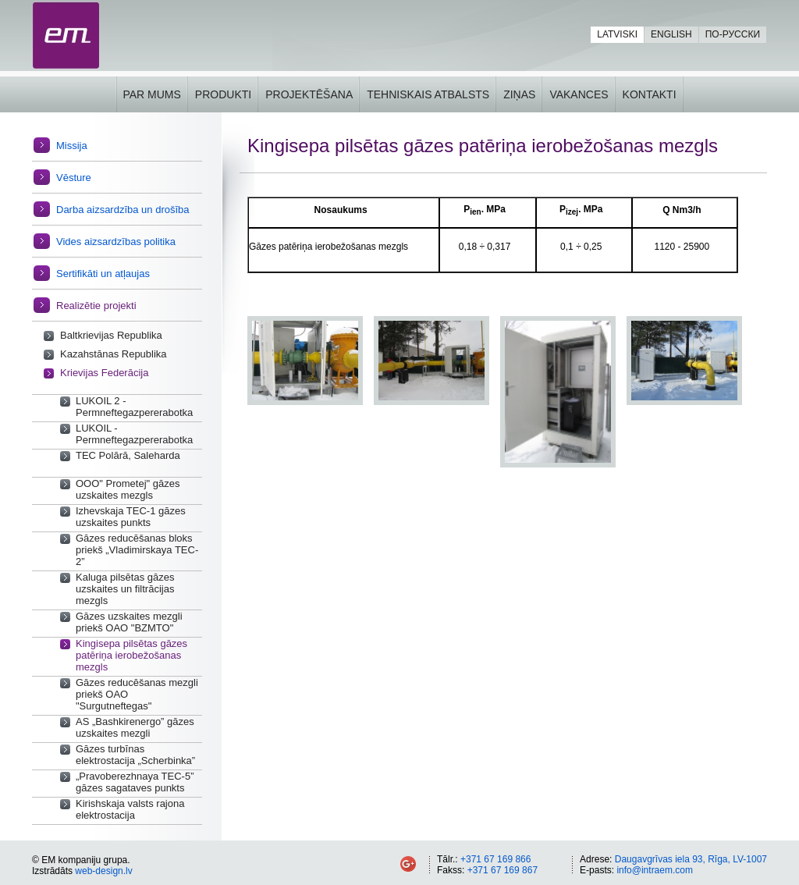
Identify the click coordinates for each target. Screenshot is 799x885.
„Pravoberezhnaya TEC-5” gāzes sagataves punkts (135, 782)
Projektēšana (309, 94)
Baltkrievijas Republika (111, 335)
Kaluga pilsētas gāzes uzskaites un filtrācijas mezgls (125, 588)
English (671, 34)
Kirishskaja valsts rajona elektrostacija (130, 809)
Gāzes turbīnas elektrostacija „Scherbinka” (135, 754)
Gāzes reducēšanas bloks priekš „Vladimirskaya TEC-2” (137, 549)
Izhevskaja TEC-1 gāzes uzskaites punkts (131, 516)
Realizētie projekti (96, 305)
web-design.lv (103, 870)
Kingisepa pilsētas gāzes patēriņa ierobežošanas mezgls (131, 655)
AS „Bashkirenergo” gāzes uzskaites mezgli (135, 727)
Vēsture (73, 177)
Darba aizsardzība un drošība (123, 209)
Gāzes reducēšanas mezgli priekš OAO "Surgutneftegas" (137, 694)
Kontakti (649, 94)
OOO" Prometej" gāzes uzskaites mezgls (128, 489)
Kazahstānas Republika (113, 354)
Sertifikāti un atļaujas (103, 273)
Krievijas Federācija (104, 373)
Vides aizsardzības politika (116, 241)
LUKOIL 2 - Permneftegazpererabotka (134, 406)
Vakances (578, 94)
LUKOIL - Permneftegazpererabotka (134, 434)
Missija (71, 145)
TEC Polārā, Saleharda (128, 455)
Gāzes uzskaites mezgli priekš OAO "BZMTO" (129, 622)
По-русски (732, 34)
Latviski (617, 34)
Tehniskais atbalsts (428, 94)
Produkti (223, 94)
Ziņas (519, 94)
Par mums (151, 94)
